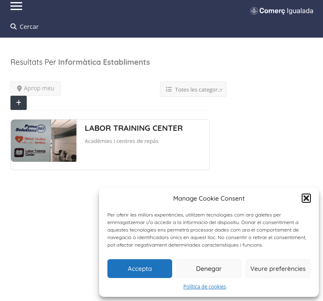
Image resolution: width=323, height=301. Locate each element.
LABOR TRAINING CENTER (134, 128)
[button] (306, 198)
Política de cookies (204, 286)
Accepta (140, 269)
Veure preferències (278, 269)
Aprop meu (35, 88)
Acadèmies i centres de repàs (122, 141)
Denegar (208, 269)
